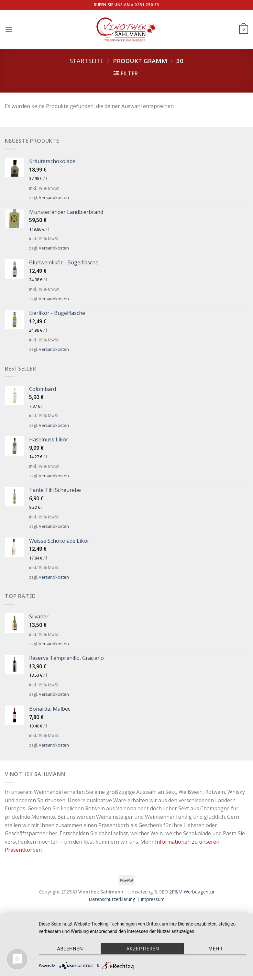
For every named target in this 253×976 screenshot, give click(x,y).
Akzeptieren (142, 949)
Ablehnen (70, 949)
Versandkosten (54, 197)
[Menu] (9, 29)
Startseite (87, 61)
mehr (215, 949)
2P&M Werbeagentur (191, 892)
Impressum (153, 899)
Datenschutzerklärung (112, 899)
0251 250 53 (147, 4)
